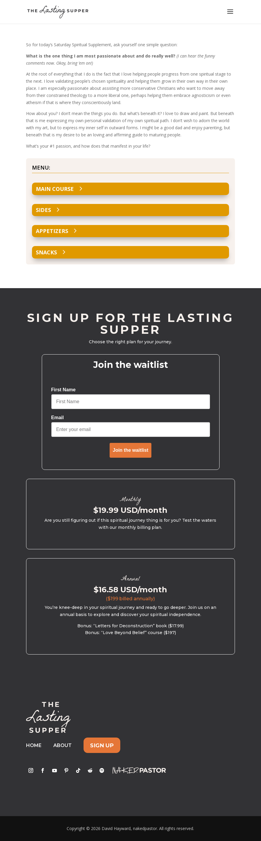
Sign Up (102, 745)
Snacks (46, 252)
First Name (63, 389)
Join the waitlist (130, 450)
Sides (43, 209)
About (62, 745)
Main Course (55, 188)
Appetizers (52, 230)
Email (57, 417)
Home (33, 745)
